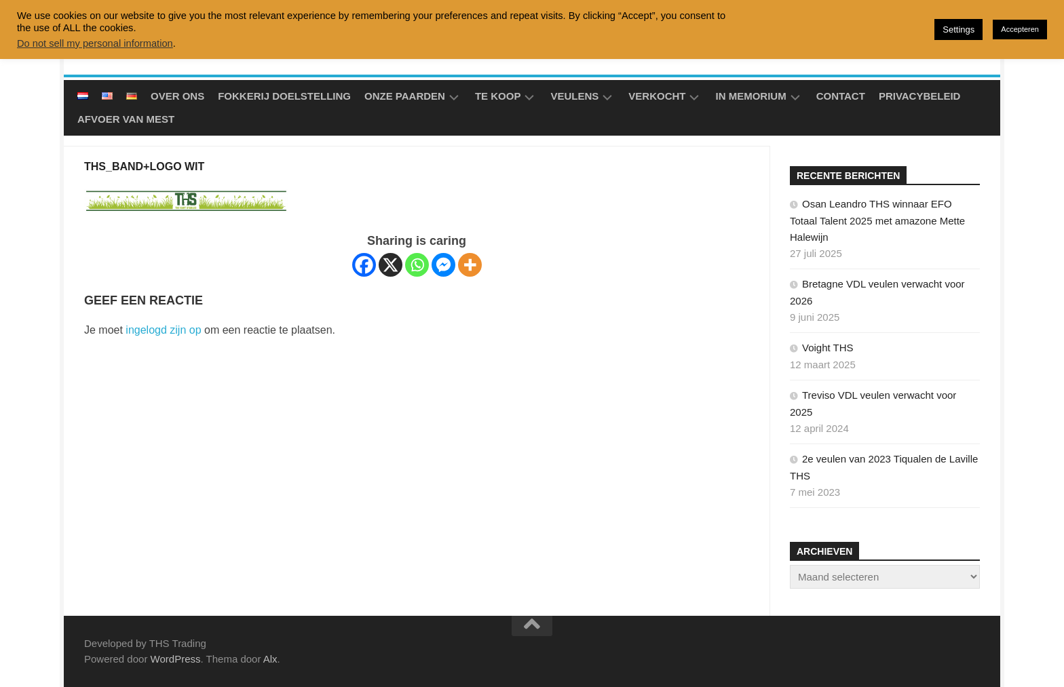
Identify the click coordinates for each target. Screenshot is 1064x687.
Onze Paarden (404, 96)
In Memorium (750, 96)
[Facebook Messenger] (443, 265)
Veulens (574, 96)
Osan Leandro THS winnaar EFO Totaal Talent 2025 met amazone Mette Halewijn (877, 220)
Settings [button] (958, 29)
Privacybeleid (920, 96)
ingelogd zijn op (163, 330)
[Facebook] (364, 265)
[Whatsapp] (417, 265)
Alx (270, 659)
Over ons (177, 96)
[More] (470, 265)
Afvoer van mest (125, 119)
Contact (840, 96)
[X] (390, 265)
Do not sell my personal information (95, 43)
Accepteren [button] (1020, 29)
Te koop (498, 96)
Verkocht (656, 96)
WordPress (176, 659)
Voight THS (828, 347)
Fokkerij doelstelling (284, 96)
